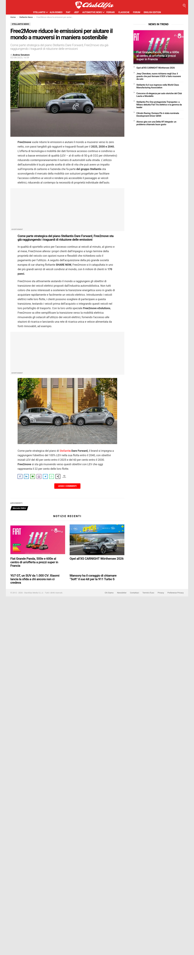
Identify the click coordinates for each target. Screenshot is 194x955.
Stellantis (39, 12)
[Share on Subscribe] (39, 476)
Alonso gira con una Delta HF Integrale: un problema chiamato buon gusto (156, 123)
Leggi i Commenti (67, 486)
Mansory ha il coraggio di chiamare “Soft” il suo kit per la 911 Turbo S (93, 577)
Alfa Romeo (56, 12)
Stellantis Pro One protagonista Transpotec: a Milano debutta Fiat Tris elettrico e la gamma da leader (159, 105)
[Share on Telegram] (45, 476)
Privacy (161, 593)
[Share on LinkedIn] (26, 476)
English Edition (152, 12)
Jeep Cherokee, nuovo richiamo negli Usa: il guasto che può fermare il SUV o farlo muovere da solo (158, 76)
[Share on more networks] (57, 476)
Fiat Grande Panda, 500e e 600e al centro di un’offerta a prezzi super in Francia (34, 562)
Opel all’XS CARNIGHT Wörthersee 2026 (96, 558)
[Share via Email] (32, 476)
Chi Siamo (109, 593)
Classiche (123, 12)
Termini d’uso (148, 593)
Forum (136, 12)
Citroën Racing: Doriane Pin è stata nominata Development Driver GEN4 (157, 114)
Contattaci (134, 593)
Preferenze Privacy (176, 593)
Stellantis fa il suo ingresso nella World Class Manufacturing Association (157, 86)
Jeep (76, 12)
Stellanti (65, 450)
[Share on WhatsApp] (51, 476)
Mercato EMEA (19, 508)
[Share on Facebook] (20, 476)
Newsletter (121, 593)
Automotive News (92, 12)
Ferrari (110, 12)
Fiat (68, 12)
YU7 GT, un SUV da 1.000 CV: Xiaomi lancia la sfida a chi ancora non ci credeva (34, 579)
